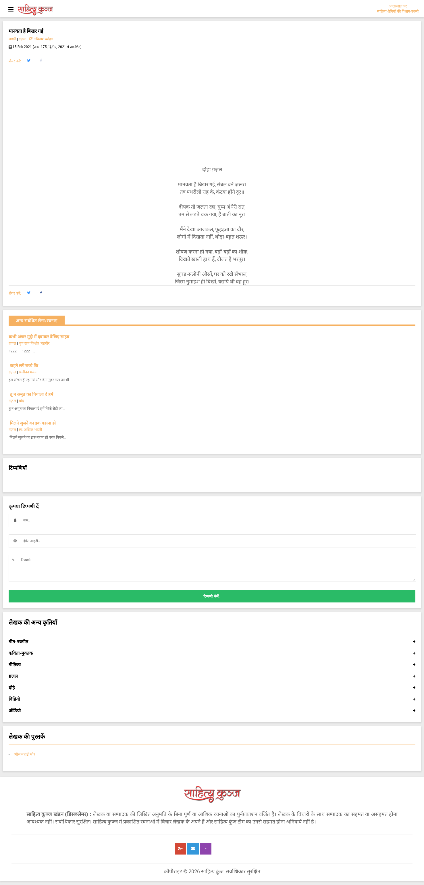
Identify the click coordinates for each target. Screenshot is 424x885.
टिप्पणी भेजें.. (211, 596)
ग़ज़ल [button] (212, 676)
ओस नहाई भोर (24, 754)
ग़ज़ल (22, 39)
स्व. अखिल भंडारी (30, 429)
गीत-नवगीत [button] (212, 642)
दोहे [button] (212, 688)
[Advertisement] (212, 117)
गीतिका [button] (212, 665)
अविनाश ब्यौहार (41, 39)
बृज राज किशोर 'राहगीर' (34, 343)
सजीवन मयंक (28, 372)
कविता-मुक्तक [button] (212, 653)
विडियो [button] (212, 699)
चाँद (21, 401)
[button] (28, 60)
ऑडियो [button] (212, 711)
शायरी (12, 39)
